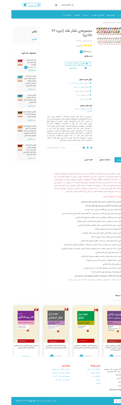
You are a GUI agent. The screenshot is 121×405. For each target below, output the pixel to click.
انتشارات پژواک (84, 371)
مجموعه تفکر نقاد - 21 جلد (50, 374)
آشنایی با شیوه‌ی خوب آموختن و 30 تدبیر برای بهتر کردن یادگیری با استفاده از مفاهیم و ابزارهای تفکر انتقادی (18, 129)
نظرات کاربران (77, 158)
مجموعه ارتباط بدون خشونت (49, 367)
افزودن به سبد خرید (66, 62)
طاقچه (87, 381)
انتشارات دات (84, 374)
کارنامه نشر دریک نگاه (51, 378)
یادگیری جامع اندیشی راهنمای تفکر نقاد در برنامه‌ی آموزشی (18, 112)
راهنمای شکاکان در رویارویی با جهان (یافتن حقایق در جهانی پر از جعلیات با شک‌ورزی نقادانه (104, 346)
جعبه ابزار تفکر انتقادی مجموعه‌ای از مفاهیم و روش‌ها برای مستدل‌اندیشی (87, 274)
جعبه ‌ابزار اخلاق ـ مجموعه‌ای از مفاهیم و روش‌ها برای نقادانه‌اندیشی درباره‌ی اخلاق (74, 345)
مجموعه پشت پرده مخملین (50, 371)
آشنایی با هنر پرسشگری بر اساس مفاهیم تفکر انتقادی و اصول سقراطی (14, 345)
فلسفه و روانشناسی (98, 20)
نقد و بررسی (109, 158)
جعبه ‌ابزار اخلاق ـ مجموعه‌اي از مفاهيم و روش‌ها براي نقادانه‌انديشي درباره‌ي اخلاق (84, 278)
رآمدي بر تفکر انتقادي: (102, 200)
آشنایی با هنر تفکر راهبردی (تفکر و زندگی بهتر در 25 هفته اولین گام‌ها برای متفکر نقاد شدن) (18, 148)
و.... (57, 81)
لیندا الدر (62, 81)
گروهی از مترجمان (67, 85)
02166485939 (55, 5)
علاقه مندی (66, 66)
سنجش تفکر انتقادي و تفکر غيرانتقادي (82, 200)
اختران (23, 37)
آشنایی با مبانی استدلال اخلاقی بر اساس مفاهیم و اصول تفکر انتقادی (18, 97)
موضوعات (110, 16)
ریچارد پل (69, 81)
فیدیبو (87, 378)
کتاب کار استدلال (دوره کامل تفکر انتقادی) (20, 60)
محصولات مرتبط (110, 293)
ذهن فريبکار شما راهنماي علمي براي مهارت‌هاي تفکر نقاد (92, 204)
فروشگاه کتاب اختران (82, 367)
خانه (115, 20)
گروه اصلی (109, 20)
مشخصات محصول (93, 158)
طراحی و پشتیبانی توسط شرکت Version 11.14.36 (24, 399)
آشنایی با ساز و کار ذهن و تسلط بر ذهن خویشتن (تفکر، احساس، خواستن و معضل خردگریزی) (19, 79)
